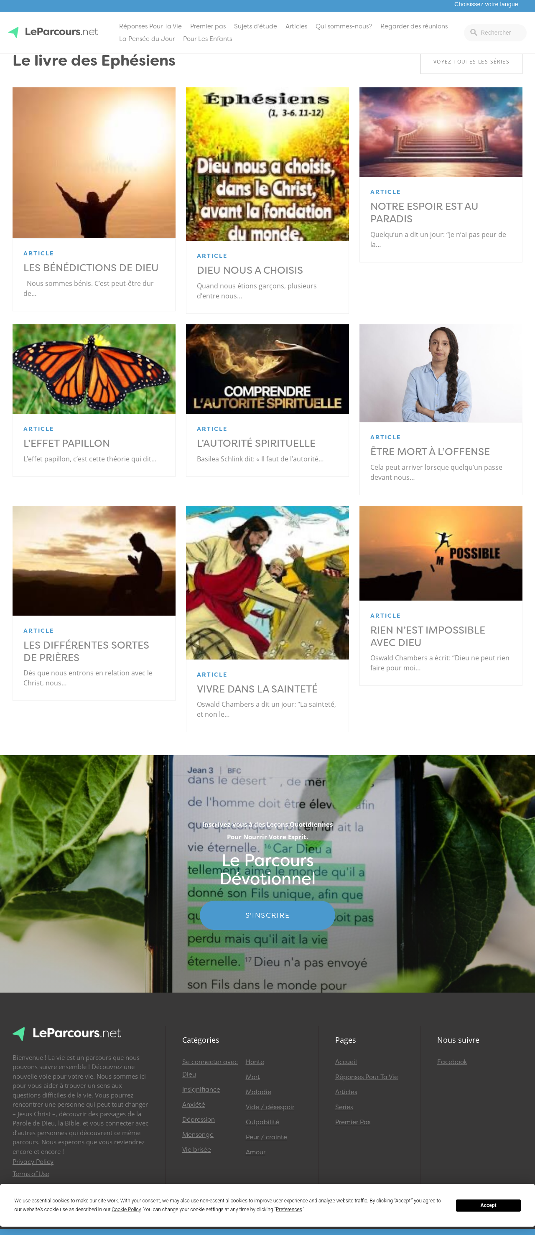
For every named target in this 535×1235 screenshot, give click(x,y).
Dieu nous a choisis (250, 270)
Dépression (198, 1119)
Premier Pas (352, 1122)
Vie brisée (196, 1150)
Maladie (258, 1092)
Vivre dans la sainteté (257, 689)
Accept (489, 1205)
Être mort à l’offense (430, 451)
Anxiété (193, 1104)
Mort (253, 1077)
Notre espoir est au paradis (424, 213)
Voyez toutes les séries (471, 61)
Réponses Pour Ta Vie (150, 26)
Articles (296, 26)
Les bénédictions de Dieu (91, 268)
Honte (255, 1062)
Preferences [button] (289, 1209)
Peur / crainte (266, 1137)
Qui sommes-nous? (344, 26)
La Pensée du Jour (147, 39)
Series (344, 1107)
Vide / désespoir (270, 1107)
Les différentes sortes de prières (86, 652)
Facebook (452, 1062)
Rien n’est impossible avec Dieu (427, 636)
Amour (255, 1152)
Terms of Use (31, 1174)
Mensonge (198, 1135)
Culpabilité (262, 1122)
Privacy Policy (33, 1162)
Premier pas (208, 26)
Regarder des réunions (414, 26)
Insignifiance (201, 1089)
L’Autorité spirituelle (256, 443)
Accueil (346, 1062)
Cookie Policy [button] (126, 1209)
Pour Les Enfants (207, 39)
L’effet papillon (66, 443)
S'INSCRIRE (267, 915)
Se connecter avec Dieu (210, 1068)
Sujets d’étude (255, 26)
